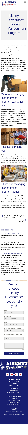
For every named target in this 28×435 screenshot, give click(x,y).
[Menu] (25, 2)
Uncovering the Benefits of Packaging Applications (14, 220)
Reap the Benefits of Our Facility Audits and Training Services (14, 216)
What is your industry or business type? (13, 328)
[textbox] (12, 330)
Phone (6, 322)
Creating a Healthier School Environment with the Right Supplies (12, 243)
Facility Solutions (17, 233)
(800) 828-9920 (14, 390)
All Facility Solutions (14, 402)
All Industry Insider (6, 233)
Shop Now (14, 398)
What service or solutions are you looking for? (13, 335)
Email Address (7, 316)
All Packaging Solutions (14, 400)
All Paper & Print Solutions (14, 404)
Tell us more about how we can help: (12, 342)
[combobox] (14, 330)
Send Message (14, 353)
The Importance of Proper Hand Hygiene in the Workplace (11, 256)
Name (5, 310)
